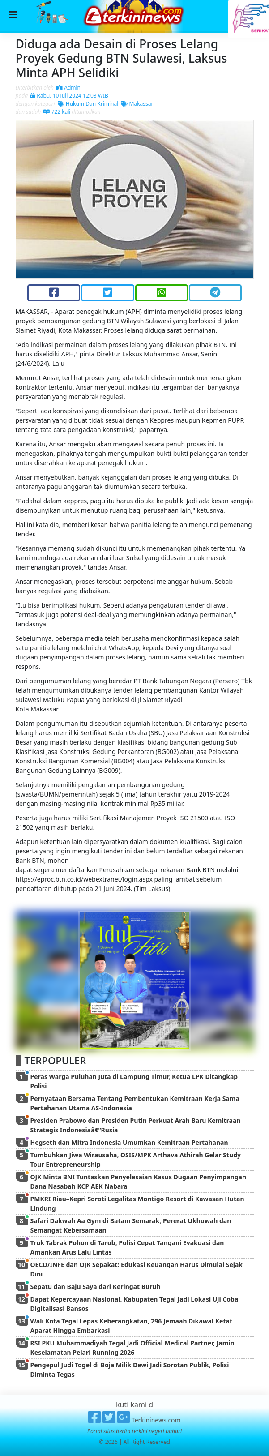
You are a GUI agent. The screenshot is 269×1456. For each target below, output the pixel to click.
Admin (68, 87)
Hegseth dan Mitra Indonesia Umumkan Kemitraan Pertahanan (129, 1142)
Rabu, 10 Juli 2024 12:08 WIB (69, 95)
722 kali (56, 112)
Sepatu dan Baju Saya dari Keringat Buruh (95, 1286)
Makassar (137, 103)
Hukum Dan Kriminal (88, 103)
